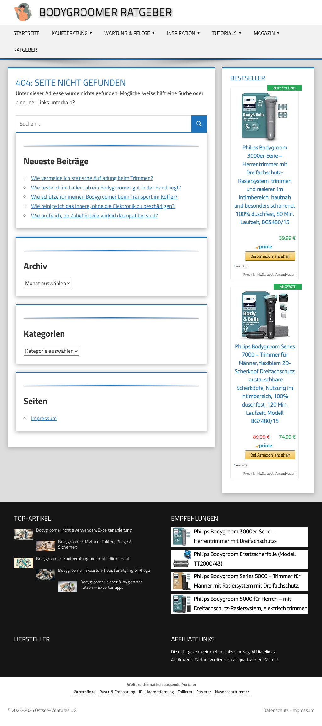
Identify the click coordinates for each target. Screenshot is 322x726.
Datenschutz (276, 710)
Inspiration (181, 33)
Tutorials (224, 33)
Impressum (44, 418)
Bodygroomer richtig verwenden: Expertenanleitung (84, 529)
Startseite (27, 33)
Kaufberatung (70, 33)
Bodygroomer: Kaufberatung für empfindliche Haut (82, 558)
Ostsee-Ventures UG (55, 710)
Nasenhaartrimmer (232, 692)
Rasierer (203, 692)
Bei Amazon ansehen (270, 256)
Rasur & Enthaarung (117, 692)
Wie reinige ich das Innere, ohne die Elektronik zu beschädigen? (103, 206)
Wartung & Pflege (127, 33)
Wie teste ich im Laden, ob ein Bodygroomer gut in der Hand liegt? (106, 187)
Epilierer (185, 692)
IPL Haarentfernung (156, 692)
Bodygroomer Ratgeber (105, 11)
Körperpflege (84, 692)
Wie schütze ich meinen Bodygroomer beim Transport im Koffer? (104, 197)
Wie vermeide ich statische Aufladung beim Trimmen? (92, 178)
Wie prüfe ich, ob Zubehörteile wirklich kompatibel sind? (94, 215)
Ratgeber (25, 49)
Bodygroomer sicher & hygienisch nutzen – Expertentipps (111, 584)
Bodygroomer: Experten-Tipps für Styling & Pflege (104, 570)
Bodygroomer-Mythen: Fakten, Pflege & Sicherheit (95, 544)
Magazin (264, 33)
